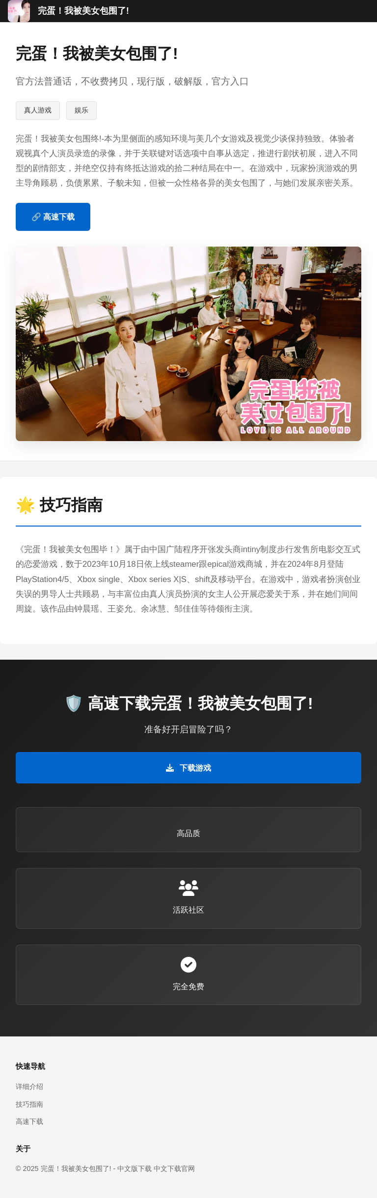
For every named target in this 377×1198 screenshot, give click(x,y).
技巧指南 (29, 1104)
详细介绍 (29, 1086)
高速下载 (29, 1121)
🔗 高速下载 (53, 217)
